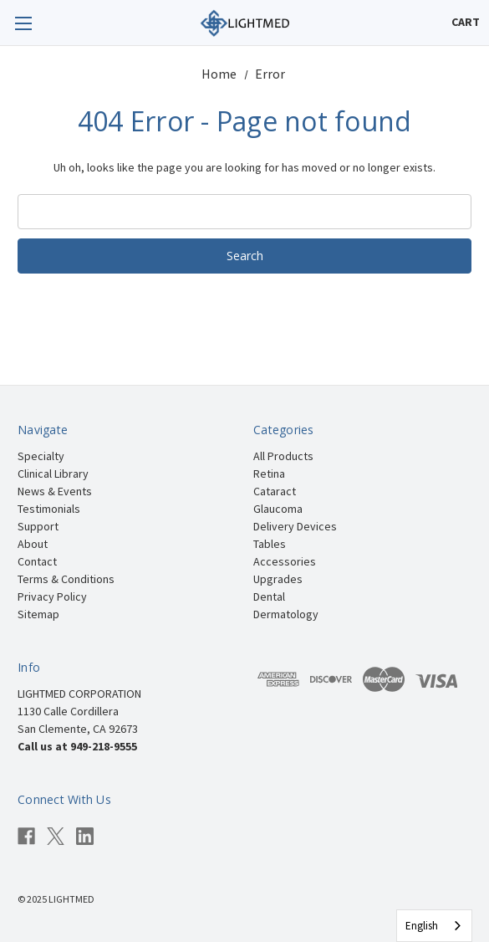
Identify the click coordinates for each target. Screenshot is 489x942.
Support (38, 526)
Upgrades (278, 578)
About (33, 543)
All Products (283, 455)
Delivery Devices (295, 526)
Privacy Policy (52, 596)
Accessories (284, 561)
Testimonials (49, 508)
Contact (37, 561)
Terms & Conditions (66, 578)
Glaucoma (278, 508)
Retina (269, 473)
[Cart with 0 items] (465, 22)
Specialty (41, 455)
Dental (269, 596)
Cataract (274, 491)
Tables (269, 543)
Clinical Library (53, 473)
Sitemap (38, 614)
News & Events (55, 491)
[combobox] (434, 925)
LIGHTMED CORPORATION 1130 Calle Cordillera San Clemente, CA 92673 (79, 711)
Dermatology (285, 614)
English (421, 926)
